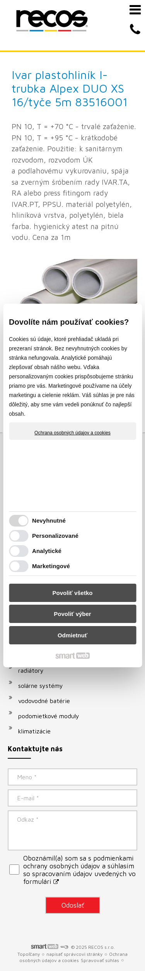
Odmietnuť (72, 635)
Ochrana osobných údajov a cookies (72, 433)
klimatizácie (34, 731)
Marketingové (51, 566)
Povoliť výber (72, 614)
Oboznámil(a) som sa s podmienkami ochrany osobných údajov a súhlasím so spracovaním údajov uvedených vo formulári (79, 869)
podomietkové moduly (48, 715)
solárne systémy (40, 685)
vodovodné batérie (44, 700)
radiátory (31, 670)
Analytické (46, 551)
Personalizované (55, 535)
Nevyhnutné (49, 520)
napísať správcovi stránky (74, 954)
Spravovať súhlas (100, 960)
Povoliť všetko (73, 593)
